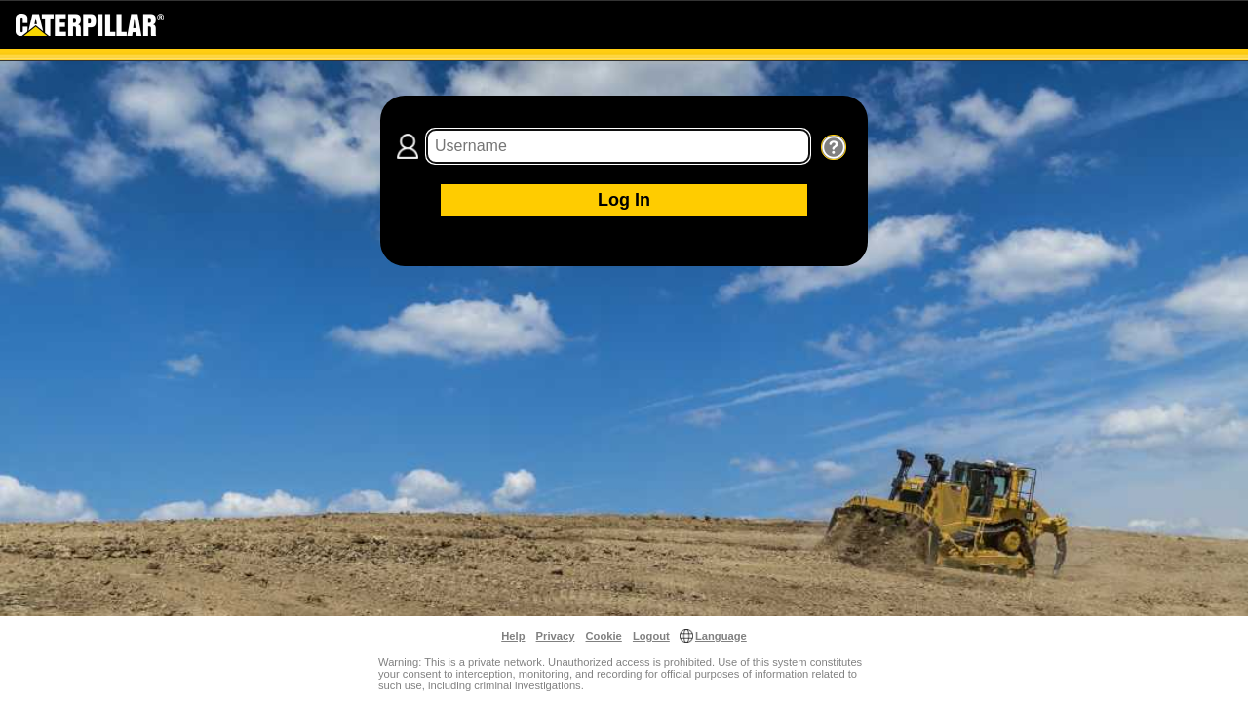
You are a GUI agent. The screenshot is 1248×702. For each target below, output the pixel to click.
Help (513, 636)
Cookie (604, 636)
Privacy (555, 636)
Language (721, 636)
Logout (651, 636)
